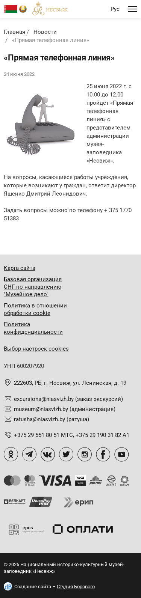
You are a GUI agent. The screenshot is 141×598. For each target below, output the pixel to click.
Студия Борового (76, 586)
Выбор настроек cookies (36, 348)
